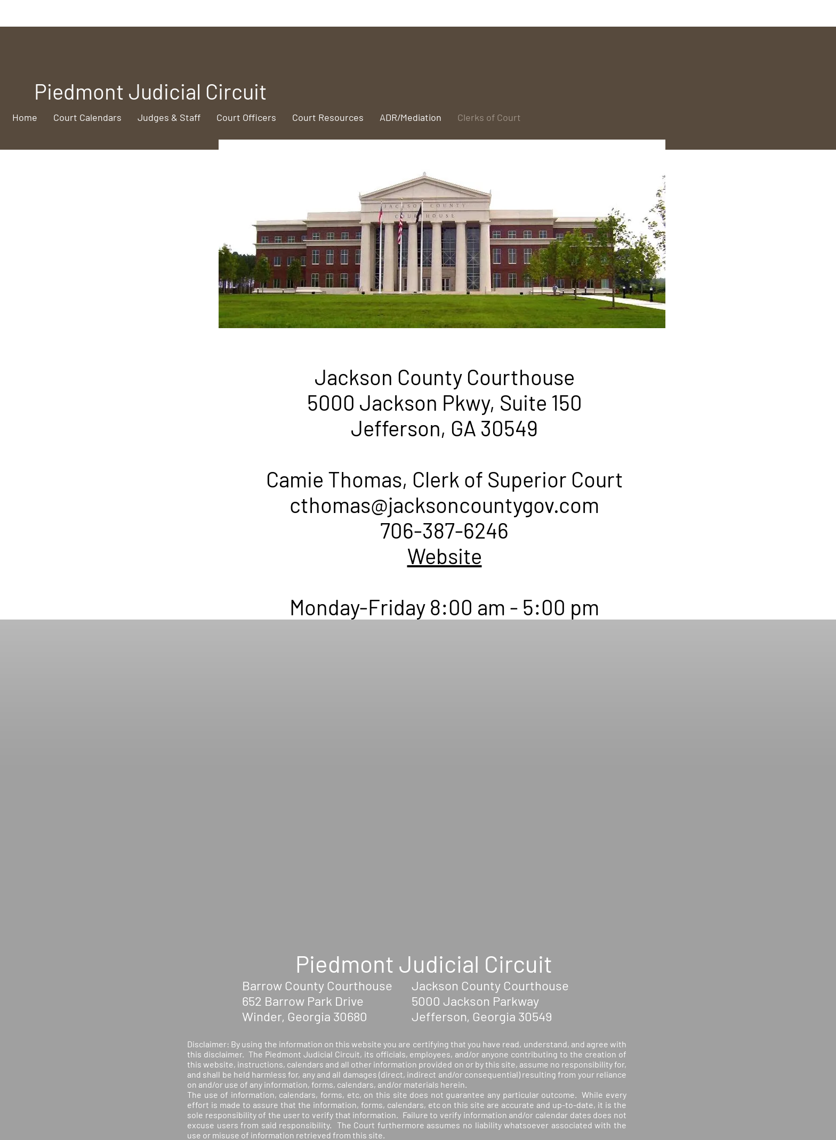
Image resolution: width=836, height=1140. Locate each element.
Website (444, 555)
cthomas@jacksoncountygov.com (444, 504)
